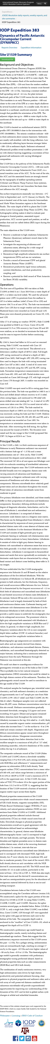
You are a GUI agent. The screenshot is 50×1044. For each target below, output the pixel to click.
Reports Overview (9, 47)
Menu (39, 4)
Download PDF (7, 59)
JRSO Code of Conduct (32, 1016)
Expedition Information (31, 47)
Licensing (16, 1016)
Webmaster (5, 1016)
